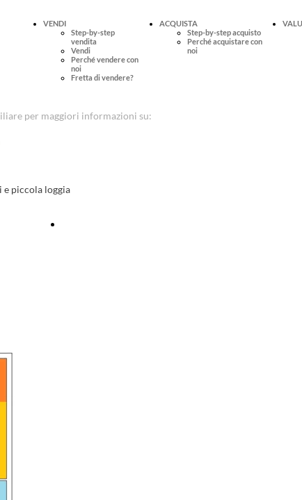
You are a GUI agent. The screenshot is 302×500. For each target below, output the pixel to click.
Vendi (80, 50)
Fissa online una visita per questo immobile (153, 224)
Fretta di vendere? (102, 77)
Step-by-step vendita (93, 37)
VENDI (54, 23)
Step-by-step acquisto (224, 32)
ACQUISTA (178, 23)
